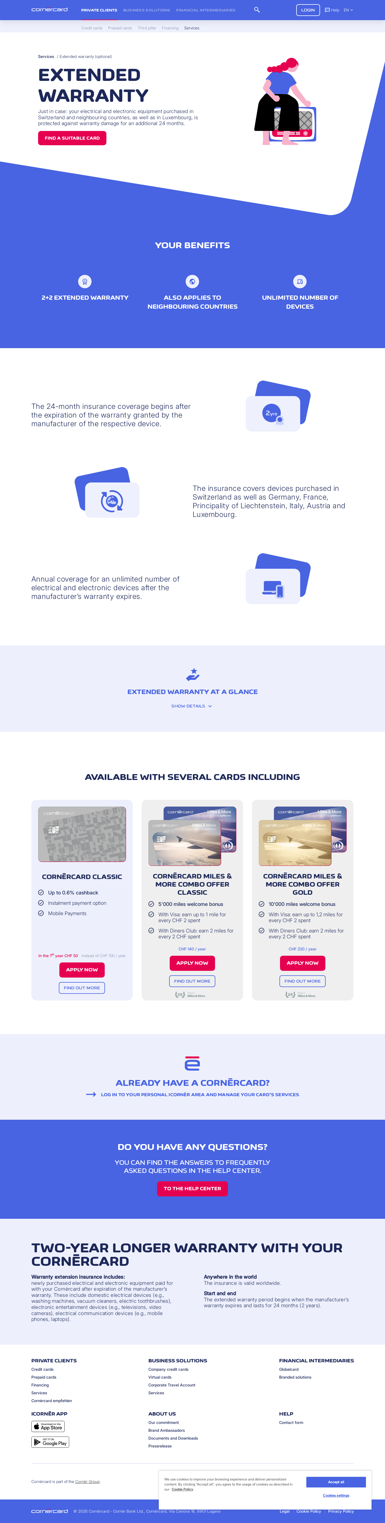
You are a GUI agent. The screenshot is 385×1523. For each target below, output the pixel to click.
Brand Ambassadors (166, 1430)
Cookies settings (336, 1495)
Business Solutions (147, 10)
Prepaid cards (43, 1377)
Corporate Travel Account (171, 1385)
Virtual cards (159, 1377)
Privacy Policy (341, 1511)
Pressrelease (160, 1446)
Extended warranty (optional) (86, 56)
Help (332, 10)
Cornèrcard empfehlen (51, 1400)
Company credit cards (168, 1369)
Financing (40, 1385)
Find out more (82, 987)
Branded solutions (295, 1377)
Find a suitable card (72, 138)
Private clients (99, 10)
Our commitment (163, 1422)
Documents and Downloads (173, 1438)
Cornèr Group (87, 1481)
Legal (285, 1511)
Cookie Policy (309, 1511)
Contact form (291, 1422)
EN (349, 10)
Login (308, 10)
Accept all (336, 1482)
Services (46, 56)
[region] (265, 1490)
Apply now (82, 970)
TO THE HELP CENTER (192, 1188)
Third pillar (147, 28)
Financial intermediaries (206, 10)
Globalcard (288, 1369)
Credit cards (42, 1369)
